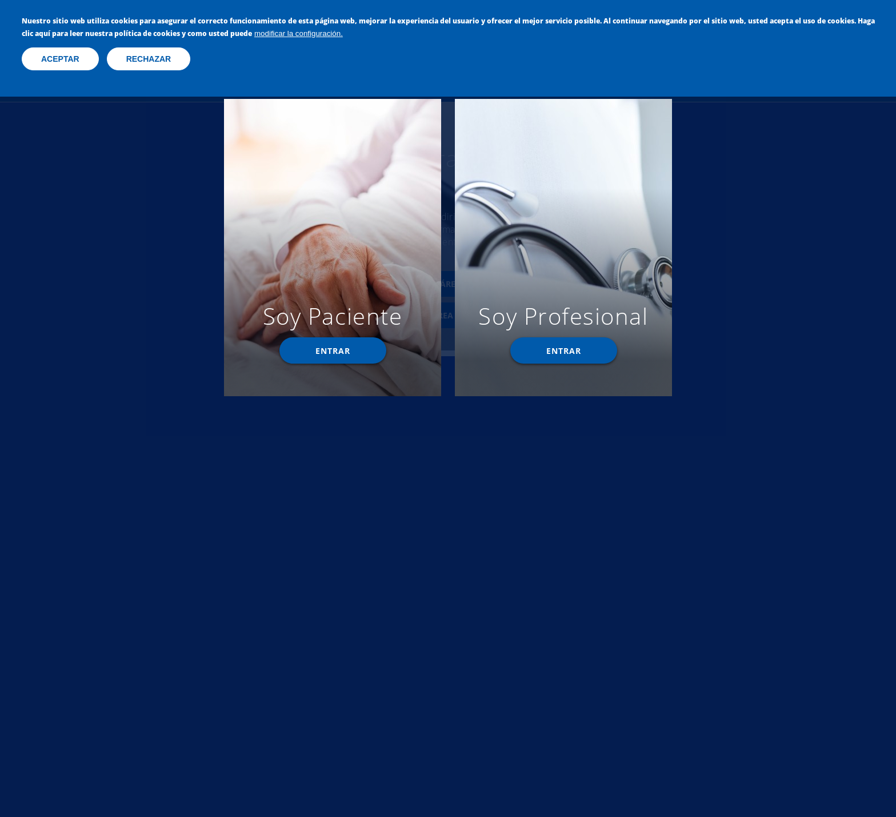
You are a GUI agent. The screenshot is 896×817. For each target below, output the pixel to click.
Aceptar (60, 57)
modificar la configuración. (298, 32)
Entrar (332, 350)
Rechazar (148, 57)
